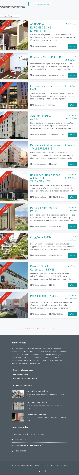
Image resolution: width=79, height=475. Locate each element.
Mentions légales (20, 374)
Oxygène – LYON (40, 237)
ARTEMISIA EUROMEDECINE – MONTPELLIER (41, 27)
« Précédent (26, 328)
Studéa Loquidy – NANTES (37, 403)
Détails (72, 46)
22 (49, 328)
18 (39, 328)
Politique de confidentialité (25, 378)
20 (44, 328)
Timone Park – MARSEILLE (37, 415)
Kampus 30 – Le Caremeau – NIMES (42, 267)
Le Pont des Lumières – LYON (44, 87)
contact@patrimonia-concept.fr (29, 445)
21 (46, 328)
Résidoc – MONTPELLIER (45, 57)
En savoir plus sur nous (23, 370)
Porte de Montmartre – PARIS (44, 209)
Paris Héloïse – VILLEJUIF (45, 295)
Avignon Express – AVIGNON (41, 117)
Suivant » (53, 328)
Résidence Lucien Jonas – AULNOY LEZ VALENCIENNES (46, 178)
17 (37, 328)
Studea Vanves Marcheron (38, 391)
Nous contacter (21, 451)
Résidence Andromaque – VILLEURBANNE (45, 147)
